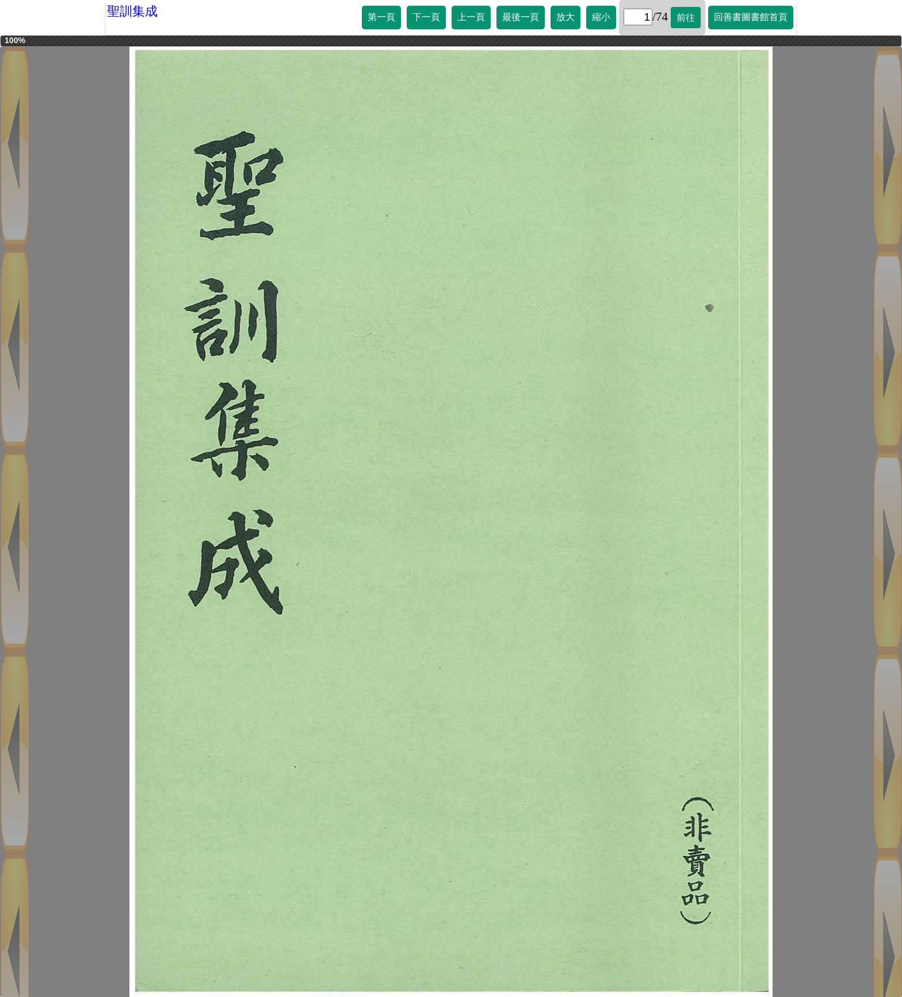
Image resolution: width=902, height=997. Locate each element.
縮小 (601, 17)
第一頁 (381, 17)
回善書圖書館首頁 (751, 17)
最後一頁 (520, 17)
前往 (685, 17)
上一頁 (471, 17)
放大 (565, 17)
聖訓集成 (132, 11)
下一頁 (426, 17)
